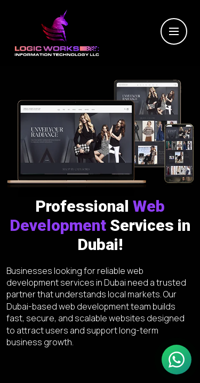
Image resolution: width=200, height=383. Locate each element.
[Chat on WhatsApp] (176, 359)
